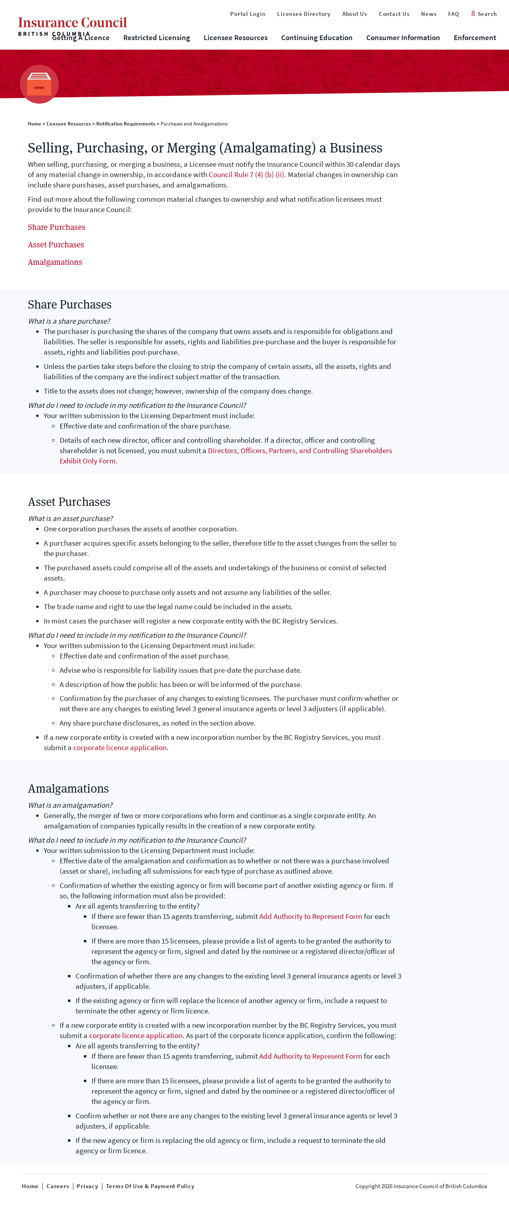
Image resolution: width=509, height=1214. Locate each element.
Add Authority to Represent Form (310, 916)
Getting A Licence (81, 37)
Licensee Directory (303, 14)
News (428, 14)
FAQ (453, 14)
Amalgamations (55, 262)
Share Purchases (56, 227)
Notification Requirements (125, 123)
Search (484, 14)
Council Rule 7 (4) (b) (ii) (246, 174)
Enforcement (475, 37)
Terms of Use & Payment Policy (150, 1186)
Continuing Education (317, 37)
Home (34, 123)
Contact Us (394, 14)
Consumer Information (403, 37)
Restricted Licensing (156, 37)
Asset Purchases (56, 244)
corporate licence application (120, 748)
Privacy (87, 1186)
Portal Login (247, 14)
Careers (58, 1186)
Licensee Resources (236, 37)
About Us (354, 14)
